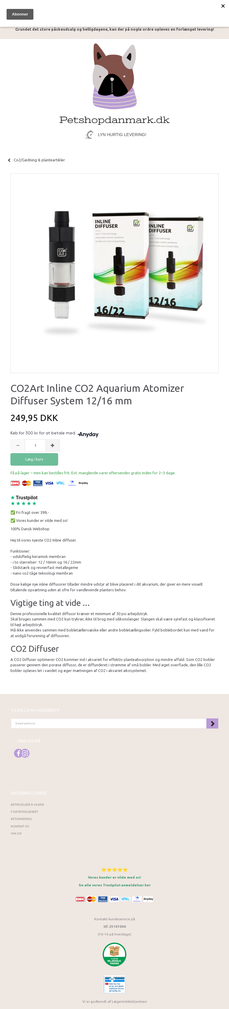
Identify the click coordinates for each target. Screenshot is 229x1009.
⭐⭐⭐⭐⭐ (114, 869)
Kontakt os (20, 826)
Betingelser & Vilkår (27, 804)
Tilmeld (212, 723)
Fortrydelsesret (24, 811)
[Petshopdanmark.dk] (115, 83)
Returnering (21, 819)
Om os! (16, 833)
